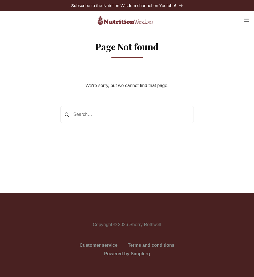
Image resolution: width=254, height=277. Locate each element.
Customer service (99, 245)
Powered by (127, 253)
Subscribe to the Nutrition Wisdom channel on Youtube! (127, 5)
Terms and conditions (151, 245)
